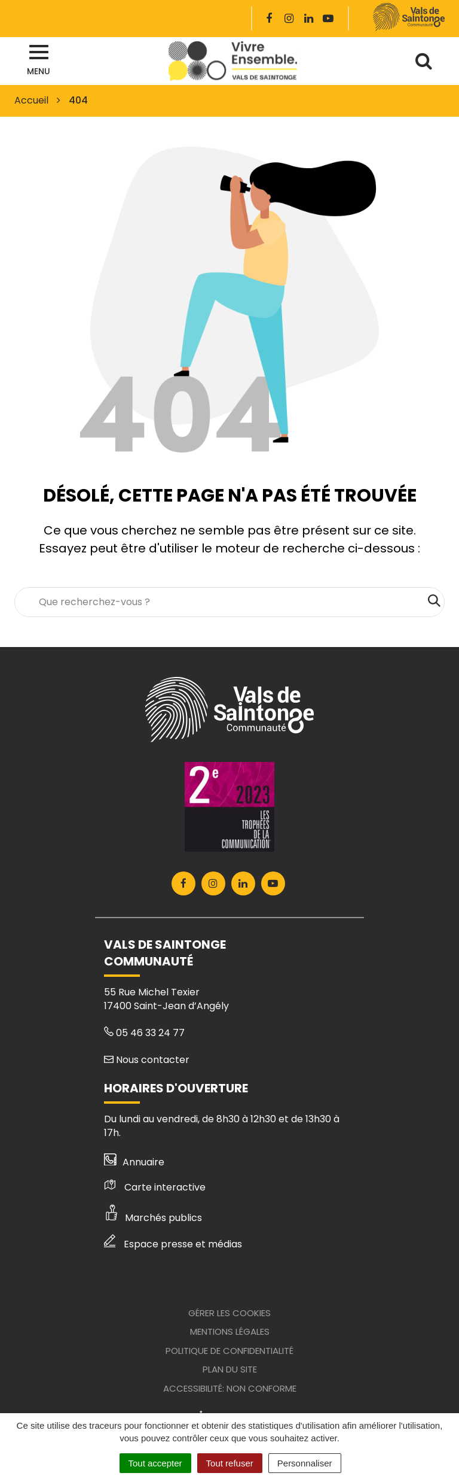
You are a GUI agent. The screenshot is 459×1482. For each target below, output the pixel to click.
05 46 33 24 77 (144, 1033)
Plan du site (230, 1369)
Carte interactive (155, 1187)
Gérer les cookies (229, 1313)
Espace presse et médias (173, 1244)
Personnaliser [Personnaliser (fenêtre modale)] (304, 1463)
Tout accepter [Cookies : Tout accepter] (155, 1463)
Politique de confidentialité (229, 1350)
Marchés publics (153, 1218)
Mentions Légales (230, 1331)
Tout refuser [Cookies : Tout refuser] (229, 1463)
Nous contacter (146, 1060)
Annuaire (134, 1162)
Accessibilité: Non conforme (229, 1388)
